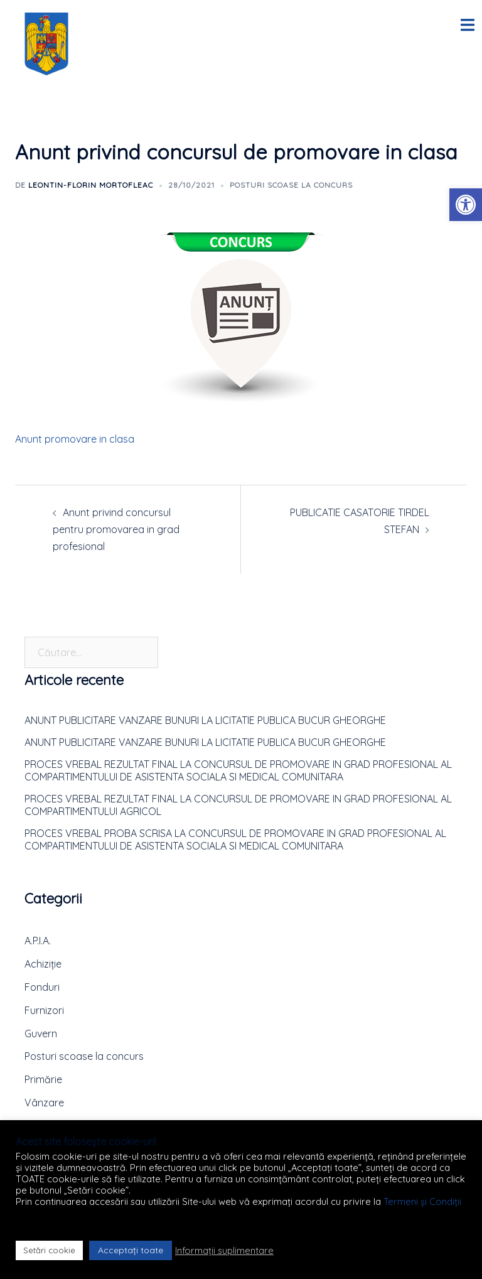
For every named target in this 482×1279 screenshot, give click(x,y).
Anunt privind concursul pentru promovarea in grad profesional (116, 529)
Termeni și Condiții (422, 1201)
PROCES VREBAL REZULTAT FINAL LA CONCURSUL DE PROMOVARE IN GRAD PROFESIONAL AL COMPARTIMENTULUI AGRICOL (238, 805)
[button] (465, 204)
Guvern (40, 1033)
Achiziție (43, 964)
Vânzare (44, 1102)
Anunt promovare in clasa (74, 439)
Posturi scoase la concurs (291, 185)
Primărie (43, 1079)
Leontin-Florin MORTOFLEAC (90, 185)
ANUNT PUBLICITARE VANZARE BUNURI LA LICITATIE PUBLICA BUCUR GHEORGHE (205, 720)
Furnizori (44, 1010)
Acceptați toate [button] (130, 1250)
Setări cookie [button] (49, 1250)
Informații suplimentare (224, 1250)
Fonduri (42, 987)
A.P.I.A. (37, 940)
